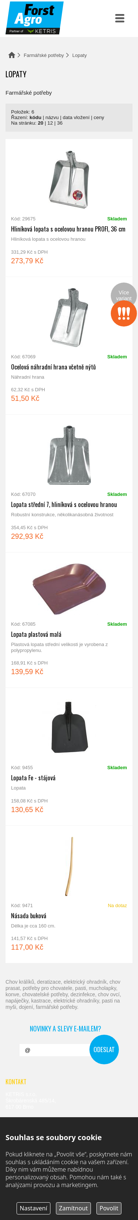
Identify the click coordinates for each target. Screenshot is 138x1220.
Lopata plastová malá (69, 619)
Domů (11, 55)
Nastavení (33, 1208)
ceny (98, 117)
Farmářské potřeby (44, 55)
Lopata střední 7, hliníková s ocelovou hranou (69, 483)
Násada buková (69, 894)
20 (40, 123)
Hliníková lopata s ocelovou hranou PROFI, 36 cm (69, 208)
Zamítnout (73, 1208)
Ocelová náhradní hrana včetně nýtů (69, 346)
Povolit (109, 1208)
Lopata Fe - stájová (69, 756)
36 (60, 123)
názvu (52, 117)
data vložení (76, 117)
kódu (35, 117)
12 (50, 123)
